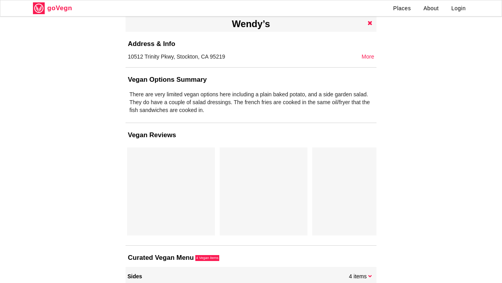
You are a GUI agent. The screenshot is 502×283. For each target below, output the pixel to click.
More (368, 56)
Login (458, 8)
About (431, 8)
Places (402, 8)
